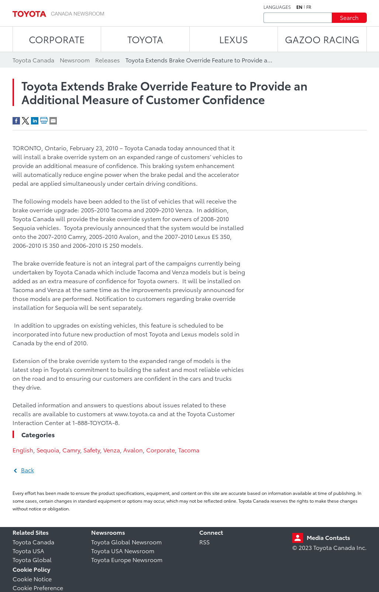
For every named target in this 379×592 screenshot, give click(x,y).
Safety (91, 449)
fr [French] (308, 7)
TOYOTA (145, 38)
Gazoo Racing (322, 38)
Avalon (133, 449)
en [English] (299, 7)
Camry (71, 449)
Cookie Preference (38, 587)
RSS (204, 541)
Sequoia (48, 449)
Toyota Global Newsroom (126, 541)
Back (27, 469)
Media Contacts (328, 537)
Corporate (160, 449)
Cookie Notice (32, 578)
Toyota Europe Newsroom (126, 559)
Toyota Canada (33, 541)
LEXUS (233, 38)
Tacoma (188, 449)
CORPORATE (57, 38)
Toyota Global (32, 559)
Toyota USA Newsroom (122, 550)
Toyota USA (28, 550)
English (23, 449)
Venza (111, 449)
